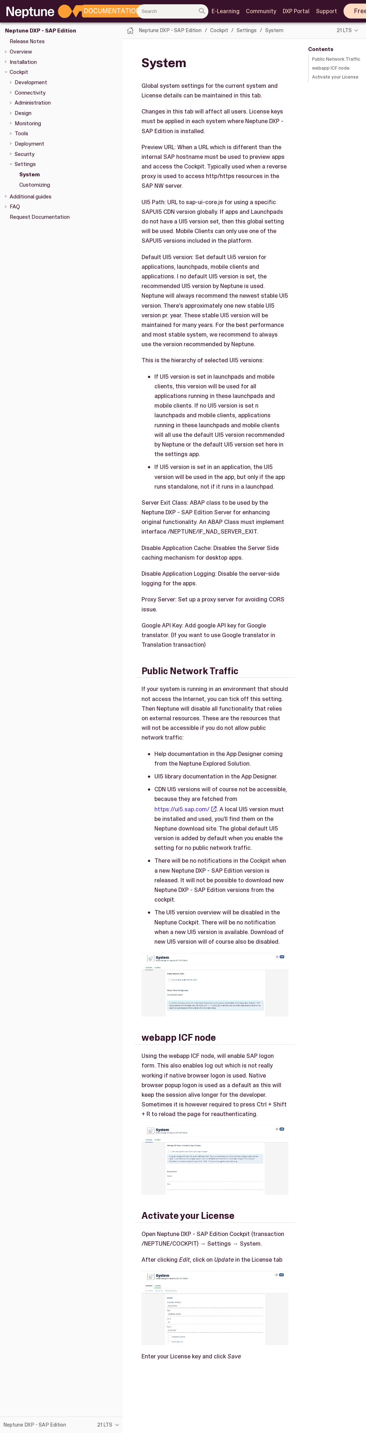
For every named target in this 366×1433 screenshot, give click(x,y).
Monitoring (28, 123)
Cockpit (19, 72)
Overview (21, 51)
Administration (33, 102)
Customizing (34, 184)
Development (31, 82)
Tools (21, 133)
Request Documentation (40, 217)
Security (25, 154)
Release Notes (27, 41)
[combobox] (172, 11)
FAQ (15, 206)
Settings (25, 164)
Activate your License (335, 77)
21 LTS (344, 30)
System (29, 174)
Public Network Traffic (336, 59)
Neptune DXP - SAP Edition (40, 30)
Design (23, 113)
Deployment (29, 143)
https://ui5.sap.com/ (181, 809)
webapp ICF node (331, 68)
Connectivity (30, 92)
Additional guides (30, 196)
